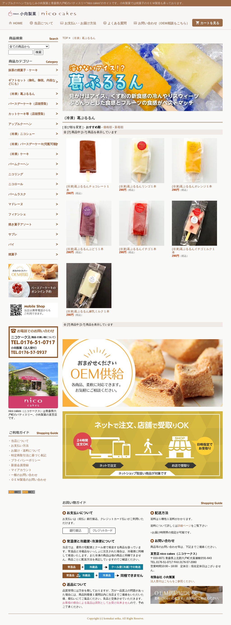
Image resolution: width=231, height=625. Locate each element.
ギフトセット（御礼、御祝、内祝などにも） (31, 82)
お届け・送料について (25, 450)
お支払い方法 (20, 445)
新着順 (119, 127)
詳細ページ (184, 525)
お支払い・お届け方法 (80, 23)
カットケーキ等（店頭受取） (27, 114)
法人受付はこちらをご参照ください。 (173, 581)
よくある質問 (117, 23)
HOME (18, 23)
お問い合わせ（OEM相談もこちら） (163, 23)
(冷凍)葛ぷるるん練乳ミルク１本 (87, 311)
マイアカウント (21, 470)
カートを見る (209, 23)
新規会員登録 (20, 465)
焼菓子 (12, 254)
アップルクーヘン (20, 124)
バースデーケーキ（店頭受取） (28, 103)
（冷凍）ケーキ (18, 154)
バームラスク (17, 194)
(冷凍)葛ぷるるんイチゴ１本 (137, 249)
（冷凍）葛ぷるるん (83, 38)
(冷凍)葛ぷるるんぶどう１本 (85, 249)
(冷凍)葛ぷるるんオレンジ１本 (192, 186)
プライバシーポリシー (25, 460)
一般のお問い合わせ (24, 475)
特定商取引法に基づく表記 (28, 455)
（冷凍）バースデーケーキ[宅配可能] (32, 144)
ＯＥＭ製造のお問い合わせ (28, 479)
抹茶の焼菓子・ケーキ (23, 70)
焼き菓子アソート (20, 224)
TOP (65, 38)
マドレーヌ (15, 204)
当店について (43, 23)
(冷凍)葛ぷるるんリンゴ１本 (137, 186)
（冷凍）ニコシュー (21, 134)
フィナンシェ (17, 214)
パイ (11, 244)
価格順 (107, 127)
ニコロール (15, 184)
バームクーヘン (18, 164)
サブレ (12, 234)
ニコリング (15, 174)
